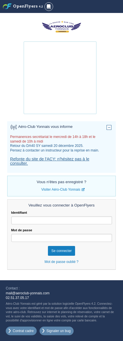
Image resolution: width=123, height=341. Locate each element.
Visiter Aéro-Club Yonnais (60, 189)
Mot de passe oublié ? (61, 262)
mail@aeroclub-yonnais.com (28, 293)
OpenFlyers (28, 6)
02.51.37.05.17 (17, 298)
